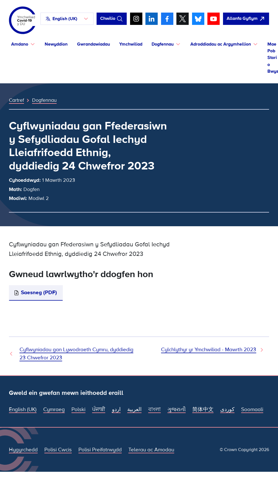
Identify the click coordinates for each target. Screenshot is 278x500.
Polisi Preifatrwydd (100, 450)
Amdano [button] (19, 44)
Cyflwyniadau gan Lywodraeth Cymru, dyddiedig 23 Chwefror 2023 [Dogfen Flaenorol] (76, 353)
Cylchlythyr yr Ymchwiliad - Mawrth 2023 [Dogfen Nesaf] (208, 349)
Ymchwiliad (130, 44)
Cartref (16, 100)
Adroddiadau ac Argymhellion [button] (220, 44)
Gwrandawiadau (93, 44)
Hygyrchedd (23, 450)
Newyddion (56, 44)
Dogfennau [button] (163, 44)
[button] (67, 19)
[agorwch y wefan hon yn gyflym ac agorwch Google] (246, 19)
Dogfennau (44, 100)
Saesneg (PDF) (39, 292)
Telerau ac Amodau (151, 450)
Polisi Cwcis (58, 450)
